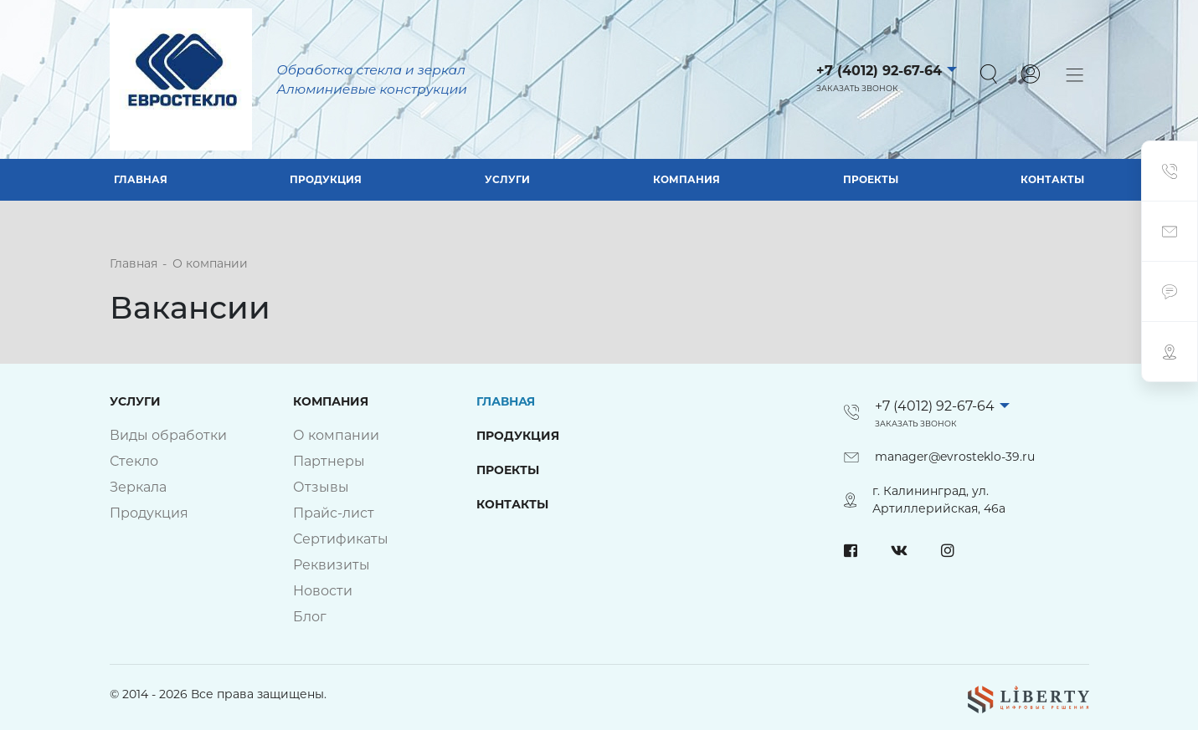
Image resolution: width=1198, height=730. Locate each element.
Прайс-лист (333, 513)
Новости (322, 591)
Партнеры (329, 461)
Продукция (326, 179)
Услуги (507, 179)
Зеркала (138, 487)
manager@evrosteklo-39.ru (955, 456)
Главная (140, 179)
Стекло (134, 461)
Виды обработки (168, 435)
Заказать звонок (857, 88)
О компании (336, 435)
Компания (686, 179)
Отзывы (321, 487)
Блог (309, 617)
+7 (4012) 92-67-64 (879, 71)
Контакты (1052, 179)
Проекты (870, 179)
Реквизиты (331, 565)
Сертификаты (340, 539)
